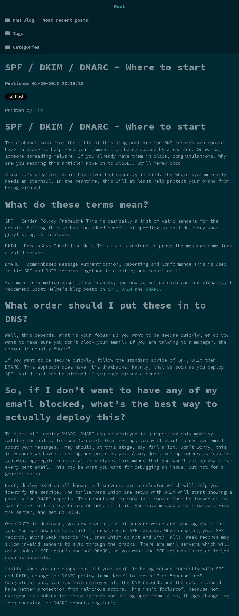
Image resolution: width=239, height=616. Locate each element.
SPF (112, 289)
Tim (39, 110)
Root (119, 6)
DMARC (152, 289)
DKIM (126, 289)
